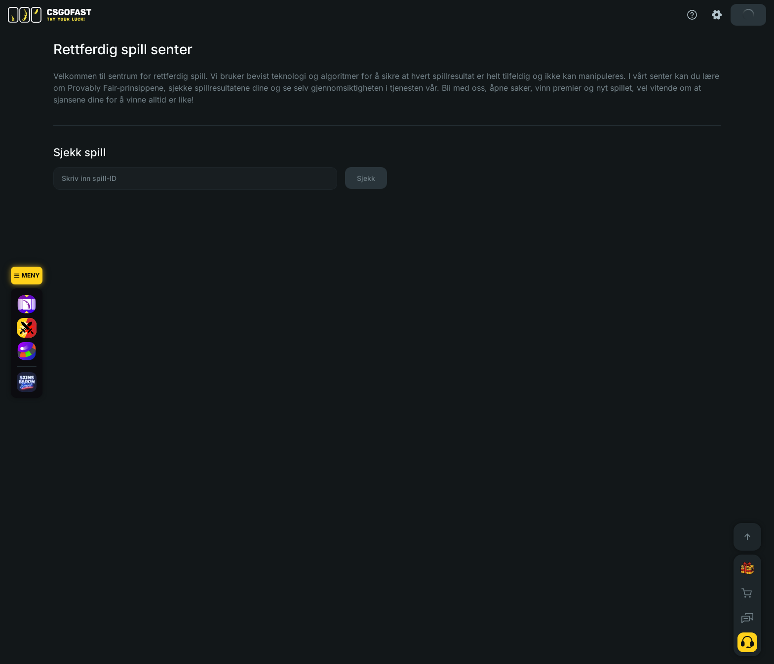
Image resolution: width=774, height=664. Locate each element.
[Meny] (26, 275)
